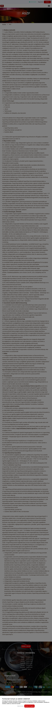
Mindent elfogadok (29, 706)
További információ (20, 706)
